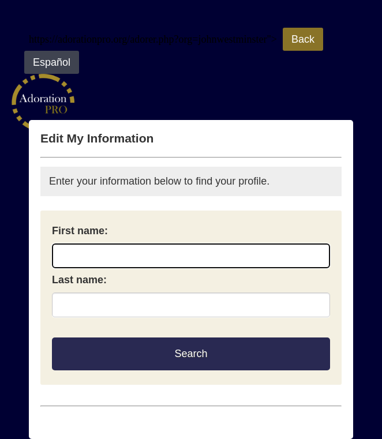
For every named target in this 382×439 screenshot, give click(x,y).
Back (302, 39)
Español (51, 62)
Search (190, 353)
